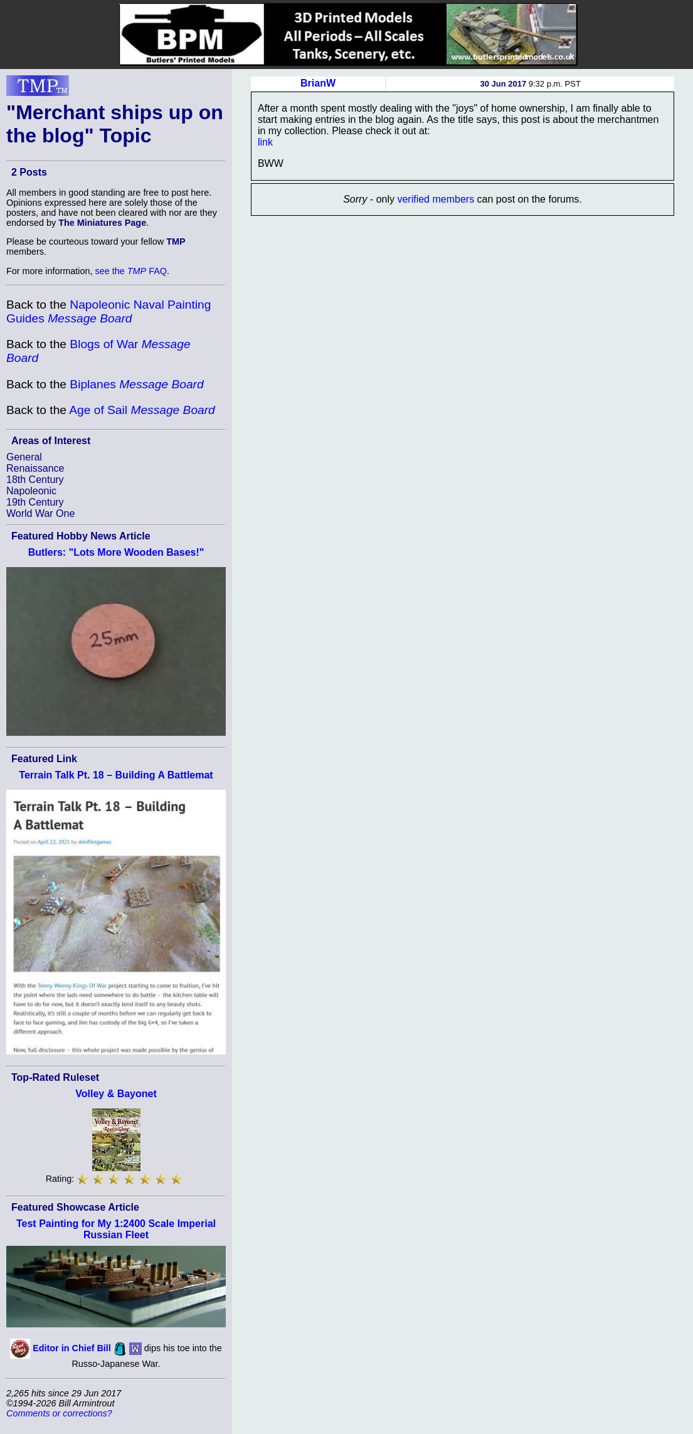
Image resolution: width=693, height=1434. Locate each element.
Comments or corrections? (59, 1413)
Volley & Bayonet (116, 1093)
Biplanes (136, 384)
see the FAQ (131, 271)
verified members (435, 199)
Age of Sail (142, 410)
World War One (40, 513)
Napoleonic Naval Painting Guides (108, 311)
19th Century (35, 502)
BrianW (318, 83)
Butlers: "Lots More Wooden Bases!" (116, 552)
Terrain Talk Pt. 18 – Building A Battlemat (116, 775)
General (24, 457)
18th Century (35, 479)
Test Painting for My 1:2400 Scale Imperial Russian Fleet (116, 1229)
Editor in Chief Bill (72, 1348)
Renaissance (35, 468)
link (265, 142)
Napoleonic (31, 491)
